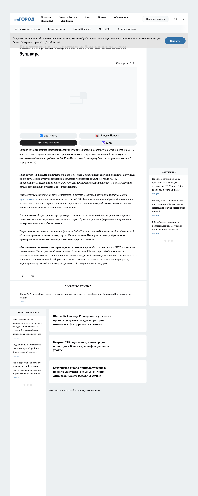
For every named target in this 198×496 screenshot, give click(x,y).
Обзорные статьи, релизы (55, 428)
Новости (46, 17)
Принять (175, 40)
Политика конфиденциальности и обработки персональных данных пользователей (93, 434)
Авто (87, 17)
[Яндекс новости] (108, 136)
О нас (12, 425)
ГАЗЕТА (60, 409)
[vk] (23, 276)
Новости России (68, 17)
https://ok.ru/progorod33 (41, 472)
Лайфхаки (67, 20)
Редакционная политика (89, 425)
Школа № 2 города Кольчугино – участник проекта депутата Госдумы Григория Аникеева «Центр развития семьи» (78, 298)
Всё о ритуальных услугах (27, 29)
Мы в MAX (104, 29)
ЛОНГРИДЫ (14, 409)
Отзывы (13, 428)
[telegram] (33, 276)
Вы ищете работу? (127, 29)
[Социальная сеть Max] (108, 143)
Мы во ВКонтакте (82, 29)
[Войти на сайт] (183, 19)
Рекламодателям (56, 29)
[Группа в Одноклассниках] (138, 413)
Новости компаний (52, 432)
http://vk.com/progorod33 (20, 472)
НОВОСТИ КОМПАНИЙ (43, 409)
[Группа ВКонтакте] (48, 136)
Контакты (84, 428)
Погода (102, 17)
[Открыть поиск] (176, 19)
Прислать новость (155, 18)
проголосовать (28, 199)
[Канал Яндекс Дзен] (48, 143)
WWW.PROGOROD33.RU (33, 444)
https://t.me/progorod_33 (62, 472)
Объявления (121, 17)
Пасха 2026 (47, 20)
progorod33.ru (92, 465)
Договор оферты (16, 432)
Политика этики (51, 425)
